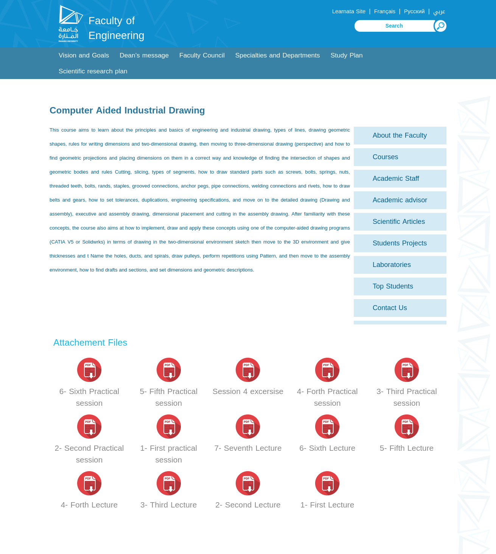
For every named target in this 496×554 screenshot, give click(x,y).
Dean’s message (144, 55)
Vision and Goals (84, 55)
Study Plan (347, 55)
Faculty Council (202, 55)
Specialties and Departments (277, 55)
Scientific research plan (93, 71)
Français (384, 11)
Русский (414, 11)
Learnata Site (348, 11)
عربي (439, 11)
